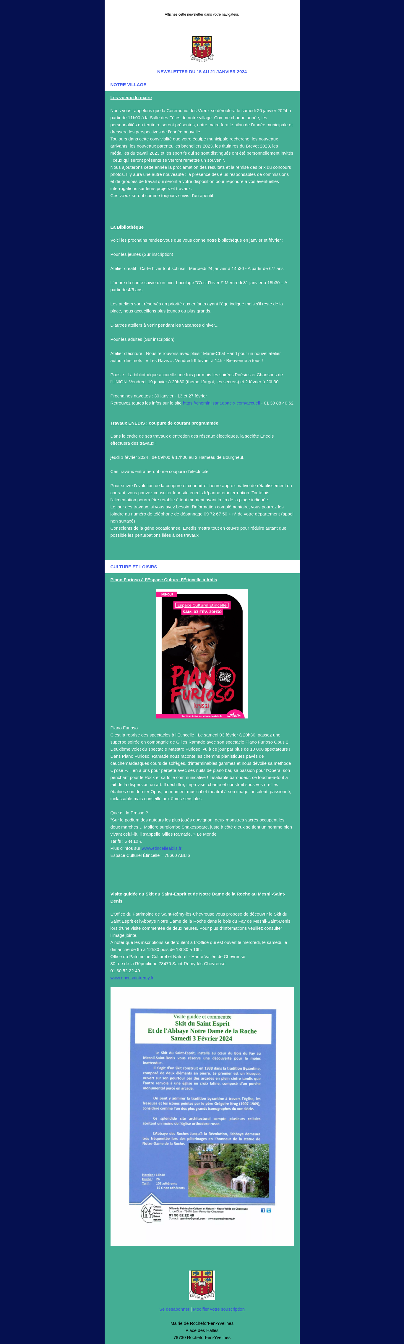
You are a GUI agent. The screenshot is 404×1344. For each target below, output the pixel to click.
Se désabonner (174, 1309)
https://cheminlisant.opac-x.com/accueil (222, 402)
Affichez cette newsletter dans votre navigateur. (202, 14)
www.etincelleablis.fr (161, 848)
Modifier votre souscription (219, 1309)
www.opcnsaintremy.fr (132, 977)
